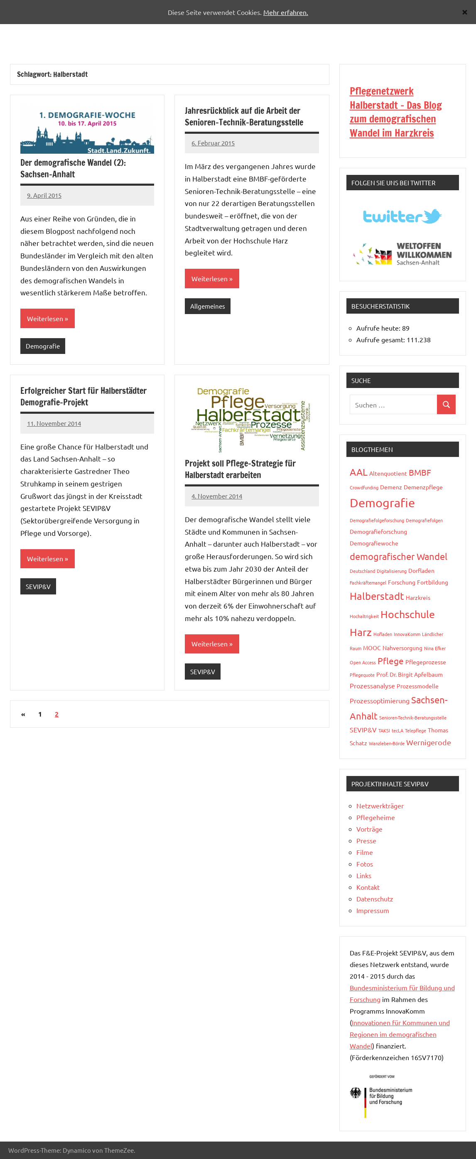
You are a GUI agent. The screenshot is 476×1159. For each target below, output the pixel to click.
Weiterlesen (45, 318)
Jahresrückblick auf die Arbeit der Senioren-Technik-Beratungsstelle (244, 116)
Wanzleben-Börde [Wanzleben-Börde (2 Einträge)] (387, 743)
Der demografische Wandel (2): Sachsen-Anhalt (73, 168)
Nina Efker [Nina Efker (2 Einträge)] (435, 648)
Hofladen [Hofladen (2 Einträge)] (382, 634)
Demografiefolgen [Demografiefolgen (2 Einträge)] (424, 520)
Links (363, 875)
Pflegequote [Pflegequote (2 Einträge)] (362, 674)
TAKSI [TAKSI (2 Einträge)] (384, 730)
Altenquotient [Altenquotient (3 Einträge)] (388, 473)
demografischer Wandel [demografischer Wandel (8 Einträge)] (398, 556)
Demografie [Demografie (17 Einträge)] (382, 503)
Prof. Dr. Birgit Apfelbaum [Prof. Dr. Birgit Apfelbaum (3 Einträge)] (409, 674)
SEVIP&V (38, 587)
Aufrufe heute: (379, 328)
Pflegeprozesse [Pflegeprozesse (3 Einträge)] (425, 661)
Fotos (364, 863)
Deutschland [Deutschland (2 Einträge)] (362, 570)
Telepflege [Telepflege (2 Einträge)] (415, 730)
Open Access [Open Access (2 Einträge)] (363, 662)
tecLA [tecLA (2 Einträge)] (397, 730)
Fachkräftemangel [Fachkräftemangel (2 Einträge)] (368, 582)
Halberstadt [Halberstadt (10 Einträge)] (377, 596)
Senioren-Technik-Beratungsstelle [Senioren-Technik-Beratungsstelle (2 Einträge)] (413, 717)
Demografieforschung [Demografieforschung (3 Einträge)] (378, 531)
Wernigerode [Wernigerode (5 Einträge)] (428, 742)
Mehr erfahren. (285, 12)
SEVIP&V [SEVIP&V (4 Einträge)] (363, 729)
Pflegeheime (375, 817)
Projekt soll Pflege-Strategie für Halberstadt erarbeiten (240, 470)
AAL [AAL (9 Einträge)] (359, 472)
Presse (366, 840)
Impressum (372, 910)
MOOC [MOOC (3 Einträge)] (372, 647)
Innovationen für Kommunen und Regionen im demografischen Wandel (400, 1034)
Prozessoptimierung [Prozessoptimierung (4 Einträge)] (380, 700)
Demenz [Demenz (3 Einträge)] (391, 487)
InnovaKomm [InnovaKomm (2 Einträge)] (407, 634)
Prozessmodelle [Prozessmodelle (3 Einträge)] (418, 686)
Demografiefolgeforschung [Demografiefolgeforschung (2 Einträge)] (377, 520)
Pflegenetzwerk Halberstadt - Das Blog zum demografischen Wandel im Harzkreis (396, 112)
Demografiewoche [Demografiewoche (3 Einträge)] (374, 543)
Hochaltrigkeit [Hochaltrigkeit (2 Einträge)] (364, 616)
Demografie (43, 346)
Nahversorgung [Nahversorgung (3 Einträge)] (402, 647)
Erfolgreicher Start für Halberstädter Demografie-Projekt (83, 397)
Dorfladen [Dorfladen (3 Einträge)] (421, 570)
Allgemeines (207, 306)
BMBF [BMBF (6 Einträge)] (420, 472)
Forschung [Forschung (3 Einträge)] (401, 582)
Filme (364, 852)
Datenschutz (374, 898)
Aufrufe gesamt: (381, 339)
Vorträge (369, 829)
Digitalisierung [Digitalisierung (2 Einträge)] (392, 570)
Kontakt (368, 887)
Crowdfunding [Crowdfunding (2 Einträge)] (364, 487)
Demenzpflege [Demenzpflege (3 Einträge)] (423, 487)
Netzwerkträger (380, 805)
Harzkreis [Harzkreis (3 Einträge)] (418, 597)
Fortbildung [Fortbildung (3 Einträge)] (432, 582)
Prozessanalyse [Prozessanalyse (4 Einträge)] (372, 685)
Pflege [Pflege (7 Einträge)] (391, 660)
